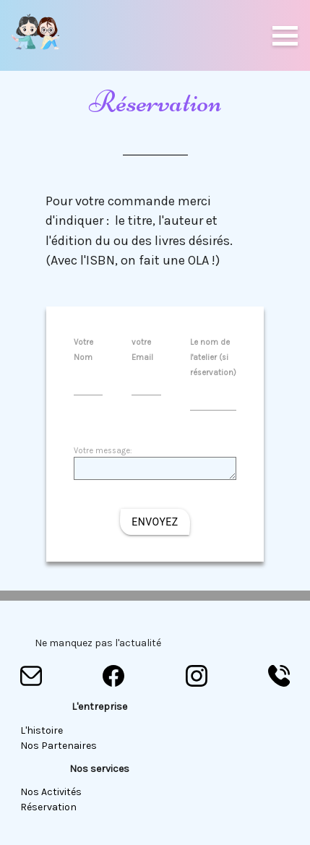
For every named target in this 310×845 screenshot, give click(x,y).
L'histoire (41, 730)
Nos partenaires (58, 745)
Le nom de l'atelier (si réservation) (213, 369)
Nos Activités (51, 792)
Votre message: (155, 463)
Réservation (48, 807)
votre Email (146, 362)
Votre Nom (88, 362)
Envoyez (155, 522)
